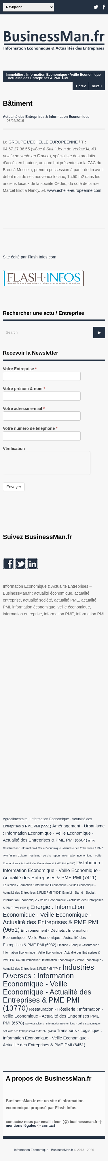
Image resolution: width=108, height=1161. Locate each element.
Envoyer (13, 487)
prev (80, 86)
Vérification (14, 449)
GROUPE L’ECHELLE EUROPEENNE (42, 142)
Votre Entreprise (20, 369)
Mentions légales (21, 1125)
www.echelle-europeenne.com (74, 190)
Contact (48, 1125)
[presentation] (46, 462)
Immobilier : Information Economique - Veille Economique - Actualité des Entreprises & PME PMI (53, 76)
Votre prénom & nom (24, 389)
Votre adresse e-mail (24, 408)
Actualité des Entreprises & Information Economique (46, 117)
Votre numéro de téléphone (30, 428)
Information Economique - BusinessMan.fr (43, 1149)
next (97, 86)
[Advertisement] (46, 715)
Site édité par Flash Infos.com (29, 257)
